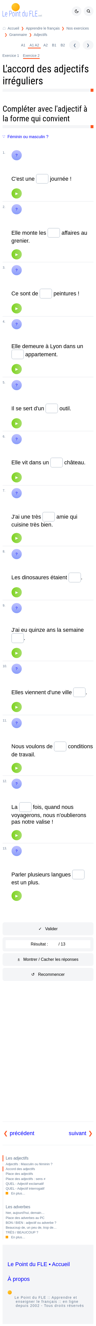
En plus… (18, 1193)
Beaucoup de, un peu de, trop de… (31, 1227)
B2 (63, 45)
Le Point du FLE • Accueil (39, 1264)
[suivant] (88, 45)
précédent (22, 1133)
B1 (54, 45)
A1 (23, 45)
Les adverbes (18, 1207)
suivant (77, 1133)
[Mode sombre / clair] (76, 11)
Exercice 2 (31, 56)
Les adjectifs (17, 1158)
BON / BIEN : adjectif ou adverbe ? (31, 1223)
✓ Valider (48, 929)
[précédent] (74, 45)
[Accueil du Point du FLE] (11, 28)
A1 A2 (34, 45)
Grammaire (18, 35)
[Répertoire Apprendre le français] (39, 28)
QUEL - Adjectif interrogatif (25, 1188)
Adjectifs (40, 35)
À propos (19, 1279)
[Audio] (17, 193)
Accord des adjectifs (20, 1169)
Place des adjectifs (19, 1174)
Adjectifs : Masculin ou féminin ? (29, 1164)
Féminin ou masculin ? (27, 137)
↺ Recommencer (48, 974)
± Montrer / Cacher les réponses (48, 959)
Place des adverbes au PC (25, 1218)
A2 (45, 45)
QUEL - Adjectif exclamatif (25, 1184)
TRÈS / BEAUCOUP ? (22, 1232)
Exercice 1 (11, 56)
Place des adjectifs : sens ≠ (25, 1179)
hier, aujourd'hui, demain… (25, 1213)
